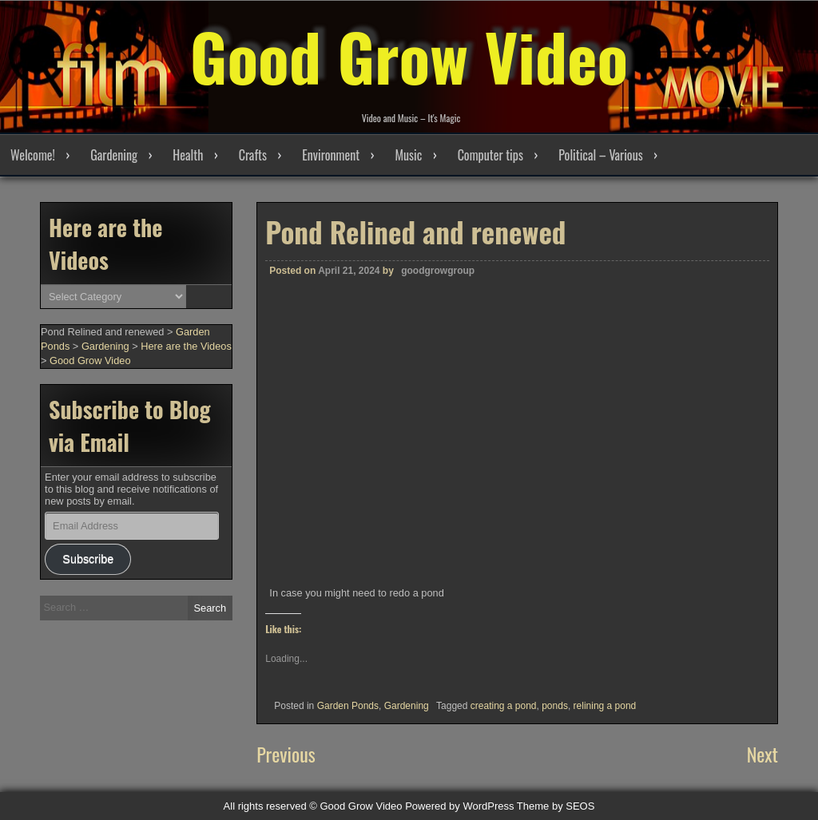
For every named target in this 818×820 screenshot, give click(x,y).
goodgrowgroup (438, 270)
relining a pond (605, 705)
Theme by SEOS (556, 806)
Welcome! (32, 154)
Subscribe (87, 559)
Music (408, 154)
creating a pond (504, 705)
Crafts (253, 154)
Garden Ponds (348, 705)
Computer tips (490, 154)
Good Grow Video (409, 56)
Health (188, 154)
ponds (555, 705)
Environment (330, 154)
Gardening (113, 154)
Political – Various (600, 154)
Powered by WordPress (459, 806)
